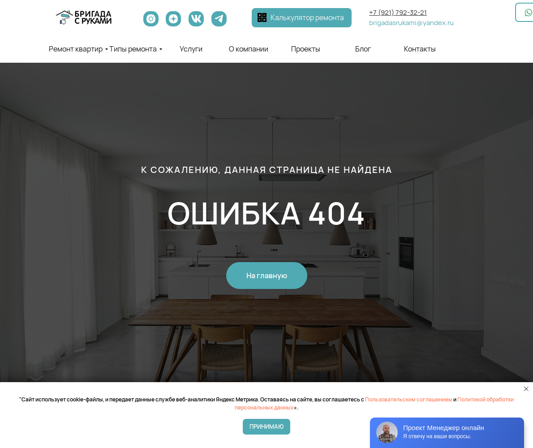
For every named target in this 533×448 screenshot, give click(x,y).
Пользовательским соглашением (408, 399)
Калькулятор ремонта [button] (307, 17)
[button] (262, 17)
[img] (83, 17)
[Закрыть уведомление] (526, 388)
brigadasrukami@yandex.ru (411, 22)
